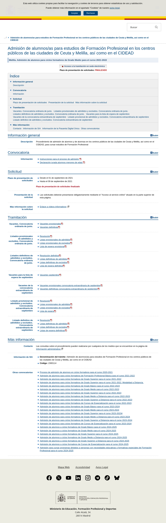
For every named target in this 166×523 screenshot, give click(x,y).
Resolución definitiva (51, 255)
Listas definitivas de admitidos (55, 259)
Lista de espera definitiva (53, 266)
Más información (21, 125)
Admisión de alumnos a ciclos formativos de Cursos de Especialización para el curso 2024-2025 (84, 444)
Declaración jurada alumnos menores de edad (63, 162)
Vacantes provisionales (52, 223)
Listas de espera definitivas (54, 330)
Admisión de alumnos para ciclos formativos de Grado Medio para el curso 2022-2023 (79, 389)
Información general (23, 81)
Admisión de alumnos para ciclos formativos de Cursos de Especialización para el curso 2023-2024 (85, 423)
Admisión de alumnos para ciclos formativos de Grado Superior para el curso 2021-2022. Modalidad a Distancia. (92, 382)
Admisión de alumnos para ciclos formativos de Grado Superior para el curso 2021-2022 (80, 379)
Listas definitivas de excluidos (55, 262)
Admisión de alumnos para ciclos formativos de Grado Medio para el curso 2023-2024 (79, 410)
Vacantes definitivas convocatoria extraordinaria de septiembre (70, 289)
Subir (155, 135)
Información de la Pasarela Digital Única (60, 128)
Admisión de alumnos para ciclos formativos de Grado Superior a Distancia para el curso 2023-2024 (86, 420)
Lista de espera (47, 311)
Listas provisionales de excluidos (56, 243)
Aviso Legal (102, 467)
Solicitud (17, 99)
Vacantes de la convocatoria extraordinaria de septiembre (39, 117)
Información (18, 94)
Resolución (46, 236)
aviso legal (115, 8)
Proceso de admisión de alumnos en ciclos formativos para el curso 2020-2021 (76, 372)
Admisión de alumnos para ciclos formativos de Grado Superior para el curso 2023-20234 (81, 413)
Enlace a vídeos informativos (53, 206)
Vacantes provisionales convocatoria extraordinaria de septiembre (71, 285)
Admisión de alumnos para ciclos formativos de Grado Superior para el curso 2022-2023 (80, 393)
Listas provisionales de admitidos (56, 239)
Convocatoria (19, 90)
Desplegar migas (5, 37)
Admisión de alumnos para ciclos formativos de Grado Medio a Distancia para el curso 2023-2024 (85, 417)
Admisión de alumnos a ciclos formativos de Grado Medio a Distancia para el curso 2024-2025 (83, 437)
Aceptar (74, 13)
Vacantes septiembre (51, 275)
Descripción (18, 85)
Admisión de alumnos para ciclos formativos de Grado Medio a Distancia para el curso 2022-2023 (85, 396)
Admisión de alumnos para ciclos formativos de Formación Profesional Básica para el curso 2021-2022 (87, 375)
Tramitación (19, 107)
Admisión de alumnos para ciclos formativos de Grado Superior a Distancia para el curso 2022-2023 (86, 400)
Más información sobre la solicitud (91, 102)
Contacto (17, 128)
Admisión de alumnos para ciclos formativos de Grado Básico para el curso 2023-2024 (80, 406)
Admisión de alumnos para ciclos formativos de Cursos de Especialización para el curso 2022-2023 (85, 403)
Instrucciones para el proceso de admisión (61, 159)
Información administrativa (50, 349)
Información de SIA (32, 128)
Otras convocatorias (90, 128)
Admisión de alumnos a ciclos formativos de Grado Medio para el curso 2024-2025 (78, 430)
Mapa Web (64, 467)
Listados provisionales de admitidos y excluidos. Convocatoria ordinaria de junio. (91, 111)
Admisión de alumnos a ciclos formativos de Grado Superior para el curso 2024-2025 (79, 434)
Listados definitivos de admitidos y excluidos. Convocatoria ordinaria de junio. (48, 114)
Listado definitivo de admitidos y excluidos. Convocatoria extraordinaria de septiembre (52, 120)
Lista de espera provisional (53, 246)
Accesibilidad (83, 467)
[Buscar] (156, 27)
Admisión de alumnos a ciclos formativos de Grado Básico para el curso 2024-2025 (78, 427)
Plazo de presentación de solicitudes (30, 102)
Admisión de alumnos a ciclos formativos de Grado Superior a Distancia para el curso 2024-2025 (84, 441)
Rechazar (90, 13)
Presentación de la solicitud (61, 102)
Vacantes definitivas (50, 227)
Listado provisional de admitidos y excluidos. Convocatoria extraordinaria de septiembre (108, 117)
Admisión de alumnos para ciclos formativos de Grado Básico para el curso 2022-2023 (80, 386)
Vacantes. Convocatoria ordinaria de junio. (32, 111)
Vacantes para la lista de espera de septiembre (108, 114)
